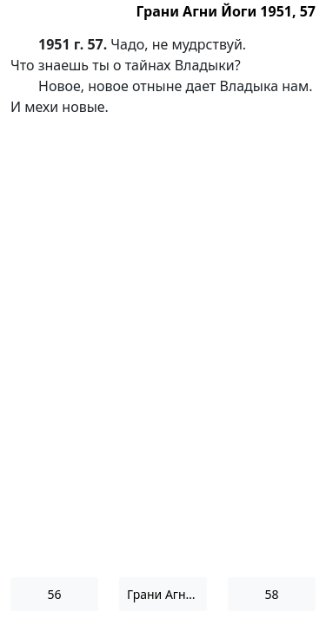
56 (54, 594)
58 (271, 594)
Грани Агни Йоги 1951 (167, 594)
